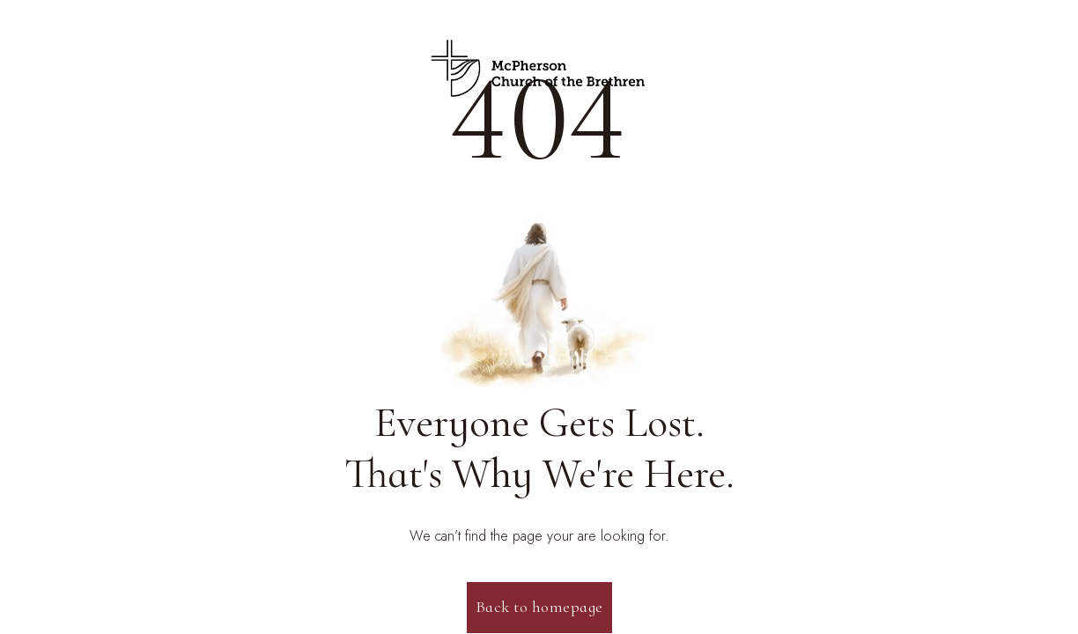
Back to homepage (539, 606)
